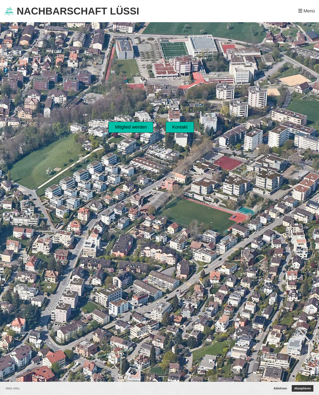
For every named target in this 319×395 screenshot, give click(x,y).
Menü (306, 10)
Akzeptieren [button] (302, 388)
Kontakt (180, 127)
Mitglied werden (131, 127)
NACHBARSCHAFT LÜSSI (78, 11)
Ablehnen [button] (280, 388)
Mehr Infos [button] (12, 388)
